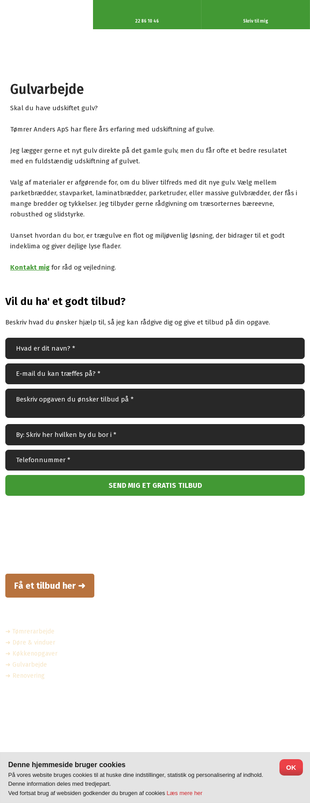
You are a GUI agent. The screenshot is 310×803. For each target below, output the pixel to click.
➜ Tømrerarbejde (29, 631)
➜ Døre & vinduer (30, 642)
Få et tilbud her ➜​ (49, 585)
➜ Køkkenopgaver (31, 653)
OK (291, 767)
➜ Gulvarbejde (26, 664)
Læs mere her (184, 793)
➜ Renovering (25, 675)
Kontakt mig (30, 267)
